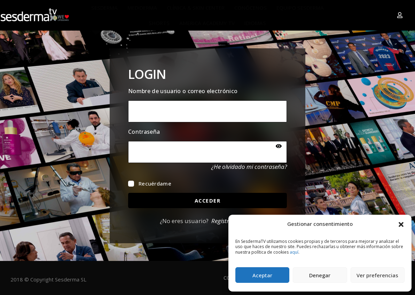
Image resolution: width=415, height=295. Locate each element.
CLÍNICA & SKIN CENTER (196, 7)
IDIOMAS (255, 22)
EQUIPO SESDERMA (300, 7)
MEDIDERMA (142, 7)
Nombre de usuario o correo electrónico (182, 91)
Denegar (319, 275)
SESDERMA (104, 7)
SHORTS (159, 22)
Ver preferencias (377, 275)
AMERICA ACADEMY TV (207, 22)
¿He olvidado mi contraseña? (249, 167)
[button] (401, 223)
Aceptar (262, 275)
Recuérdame (149, 183)
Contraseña (144, 132)
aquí (294, 252)
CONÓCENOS (250, 7)
